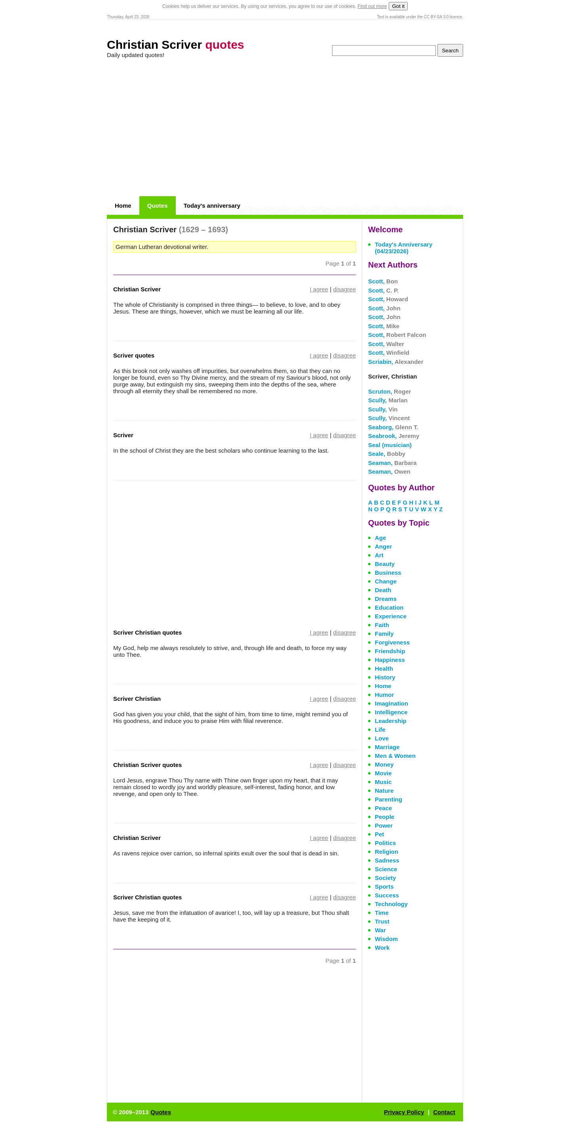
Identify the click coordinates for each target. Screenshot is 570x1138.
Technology (391, 904)
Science (386, 869)
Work (382, 947)
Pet (379, 834)
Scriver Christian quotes (147, 632)
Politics (385, 843)
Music (383, 781)
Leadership (391, 720)
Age (380, 537)
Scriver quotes (133, 355)
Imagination (391, 703)
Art (379, 555)
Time (382, 912)
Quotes (157, 205)
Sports (384, 886)
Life (380, 729)
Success (387, 895)
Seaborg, (393, 427)
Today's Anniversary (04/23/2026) (403, 247)
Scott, (383, 281)
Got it (398, 6)
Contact (444, 1112)
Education (389, 607)
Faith (382, 625)
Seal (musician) (390, 445)
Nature (384, 790)
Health (384, 668)
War (380, 930)
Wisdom (386, 938)
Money (384, 764)
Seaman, (392, 462)
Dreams (386, 598)
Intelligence (391, 712)
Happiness (390, 659)
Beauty (385, 563)
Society (385, 877)
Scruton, (389, 391)
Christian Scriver (175, 44)
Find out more (372, 6)
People (384, 816)
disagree (344, 289)
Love (382, 738)
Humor (384, 694)
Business (388, 572)
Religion (386, 851)
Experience (391, 616)
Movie (383, 773)
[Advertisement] (285, 127)
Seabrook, (393, 435)
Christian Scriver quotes (147, 764)
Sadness (387, 860)
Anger (383, 546)
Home (123, 205)
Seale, (386, 453)
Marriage (387, 747)
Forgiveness (392, 642)
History (385, 677)
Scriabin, (396, 361)
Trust (382, 921)
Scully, (388, 400)
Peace (383, 808)
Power (384, 825)
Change (386, 581)
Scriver (123, 435)
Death (383, 590)
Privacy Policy (404, 1112)
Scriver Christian (137, 698)
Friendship (390, 651)
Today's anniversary (212, 205)
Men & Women (395, 755)
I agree (319, 289)
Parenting (388, 799)
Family (384, 633)
